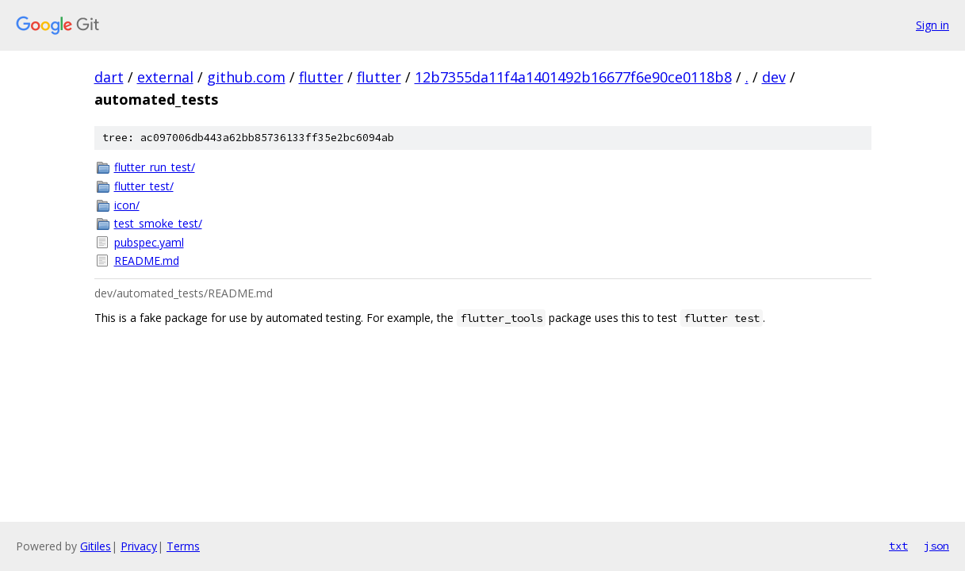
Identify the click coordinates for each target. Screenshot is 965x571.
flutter (321, 76)
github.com (246, 76)
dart (109, 76)
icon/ (127, 205)
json (936, 545)
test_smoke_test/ (158, 223)
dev (774, 76)
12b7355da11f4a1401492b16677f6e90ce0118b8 (573, 76)
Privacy (139, 546)
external (165, 76)
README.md (146, 260)
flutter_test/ (144, 186)
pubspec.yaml (149, 242)
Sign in (932, 25)
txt (898, 545)
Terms (183, 546)
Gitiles (95, 546)
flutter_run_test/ (154, 166)
